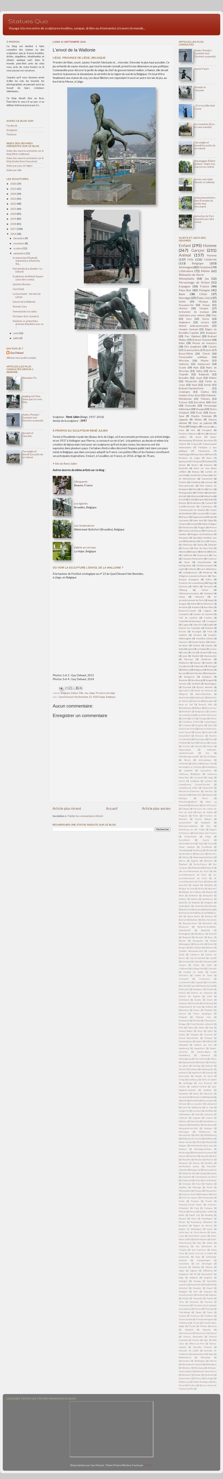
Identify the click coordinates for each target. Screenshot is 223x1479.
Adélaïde (208, 885)
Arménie (183, 607)
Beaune (209, 916)
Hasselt (198, 746)
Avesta (197, 909)
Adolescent (204, 364)
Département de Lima (190, 1007)
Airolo (201, 888)
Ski (195, 1274)
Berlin (204, 551)
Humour (209, 1066)
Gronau (186, 746)
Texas (201, 843)
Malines (183, 1121)
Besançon (184, 927)
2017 (13, 228)
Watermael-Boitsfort (203, 857)
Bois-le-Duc (211, 708)
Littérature (186, 271)
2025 (13, 188)
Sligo (181, 1277)
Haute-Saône (198, 642)
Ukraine (209, 850)
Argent (201, 499)
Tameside (197, 1298)
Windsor (186, 1368)
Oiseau (206, 305)
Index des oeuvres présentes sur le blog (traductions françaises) (25, 160)
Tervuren (208, 586)
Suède (182, 301)
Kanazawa (183, 1093)
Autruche (186, 909)
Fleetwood (184, 1020)
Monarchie (191, 381)
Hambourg (184, 1048)
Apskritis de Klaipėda (189, 902)
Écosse (186, 548)
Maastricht (207, 788)
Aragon (182, 603)
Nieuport (183, 1163)
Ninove (196, 1163)
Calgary (207, 610)
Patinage (197, 1187)
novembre (19, 243)
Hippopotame (188, 1062)
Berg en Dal (186, 704)
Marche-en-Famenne (189, 791)
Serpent (183, 1267)
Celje (196, 961)
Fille (81, 693)
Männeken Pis (29, 377)
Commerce (206, 506)
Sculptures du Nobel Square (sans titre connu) (28, 278)
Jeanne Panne (201, 68)
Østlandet (196, 868)
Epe (211, 517)
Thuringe (209, 1309)
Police (209, 579)
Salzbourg (184, 1246)
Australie (183, 468)
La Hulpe (201, 649)
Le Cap (209, 1107)
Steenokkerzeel (186, 843)
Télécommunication (189, 593)
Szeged (209, 680)
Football (183, 743)
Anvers (194, 465)
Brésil (210, 944)
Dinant (210, 989)
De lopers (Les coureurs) (26, 316)
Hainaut (207, 426)
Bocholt (213, 934)
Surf (195, 1291)
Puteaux (208, 1208)
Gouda (213, 743)
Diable (210, 624)
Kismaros (197, 1097)
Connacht (183, 979)
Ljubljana (194, 781)
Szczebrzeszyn (186, 1295)
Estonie (182, 482)
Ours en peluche (202, 423)
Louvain (209, 482)
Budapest (211, 332)
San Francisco (199, 1250)
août (16, 333)
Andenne (193, 895)
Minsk (199, 1142)
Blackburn (200, 934)
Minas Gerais (185, 1142)
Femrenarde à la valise (25, 311)
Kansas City (207, 763)
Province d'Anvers (188, 433)
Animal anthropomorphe (193, 325)
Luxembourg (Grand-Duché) (194, 784)
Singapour (184, 1274)
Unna (214, 1326)
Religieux (198, 669)
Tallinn (195, 586)
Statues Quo (28, 21)
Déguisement (199, 517)
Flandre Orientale (201, 416)
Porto (195, 816)
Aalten (210, 881)
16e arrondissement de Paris (194, 871)
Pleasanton (211, 1191)
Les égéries (81, 503)
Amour (182, 465)
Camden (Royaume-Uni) (191, 951)
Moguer (183, 1145)
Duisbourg (208, 1003)
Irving (181, 1079)
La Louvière (196, 1104)
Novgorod (195, 1170)
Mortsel (193, 1156)
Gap (211, 1027)
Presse (213, 527)
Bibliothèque (185, 708)
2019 (13, 218)
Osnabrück (184, 666)
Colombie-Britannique (190, 621)
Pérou (193, 1211)
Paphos (209, 1184)
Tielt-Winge (184, 1312)
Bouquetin (198, 941)
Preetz (208, 1201)
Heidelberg (184, 1055)
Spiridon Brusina (22, 284)
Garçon (197, 250)
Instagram (11, 130)
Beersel (183, 920)
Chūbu (196, 965)
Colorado (212, 968)
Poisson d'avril (189, 1194)
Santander (211, 673)
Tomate (182, 1316)
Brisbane (186, 711)
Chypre (182, 965)
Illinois (187, 760)
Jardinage (188, 1083)
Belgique (65, 693)
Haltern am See (203, 1045)
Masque (208, 1128)
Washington (210, 683)
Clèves (213, 718)
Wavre (182, 861)
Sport (208, 350)
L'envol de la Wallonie (24, 301)
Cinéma (205, 391)
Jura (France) (205, 1083)
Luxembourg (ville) (188, 788)
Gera (199, 1031)
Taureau (208, 1302)
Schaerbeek (190, 836)
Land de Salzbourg (191, 1107)
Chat (214, 402)
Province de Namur (191, 530)
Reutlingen (207, 1218)
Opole (213, 1173)
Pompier (204, 1194)
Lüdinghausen (190, 572)
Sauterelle (184, 1257)
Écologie (209, 1378)
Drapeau (183, 1003)
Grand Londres (192, 350)
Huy (207, 753)
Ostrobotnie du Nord (206, 1177)
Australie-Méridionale (206, 906)
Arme (198, 437)
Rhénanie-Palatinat (188, 826)
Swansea (208, 1291)
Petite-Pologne (209, 524)
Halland (209, 1041)
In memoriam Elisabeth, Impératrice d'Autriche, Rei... (26, 260)
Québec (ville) (206, 1211)
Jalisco (195, 763)
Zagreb (194, 861)
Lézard (209, 1118)
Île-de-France (200, 864)
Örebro (192, 1385)
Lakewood (212, 1104)
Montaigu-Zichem (202, 1149)
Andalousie (198, 697)
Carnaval (186, 961)
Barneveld (203, 913)
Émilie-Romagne (201, 1382)
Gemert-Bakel (185, 1031)
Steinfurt (183, 1288)
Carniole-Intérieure (207, 715)
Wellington (199, 1361)
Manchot (195, 1121)
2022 (13, 203)
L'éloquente (81, 481)
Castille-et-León (187, 506)
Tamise (209, 1298)
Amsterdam (184, 697)
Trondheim (206, 847)
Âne (203, 433)
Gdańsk (183, 635)
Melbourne (204, 1132)
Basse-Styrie (193, 916)
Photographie (185, 492)
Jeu (86, 693)
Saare (210, 1229)
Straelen (197, 1288)
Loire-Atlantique (208, 569)
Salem (209, 1243)
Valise (199, 371)
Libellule (209, 1111)
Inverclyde (184, 1076)
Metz (197, 1135)
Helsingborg (185, 1059)
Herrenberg (201, 1059)
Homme (210, 245)
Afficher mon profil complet (21, 357)
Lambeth (188, 770)
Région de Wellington (190, 1229)
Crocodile (212, 982)
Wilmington (211, 1364)
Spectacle (183, 461)
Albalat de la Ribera (192, 892)
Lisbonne (208, 1114)
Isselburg (193, 1079)
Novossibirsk (210, 1170)
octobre (18, 248)
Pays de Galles (205, 812)
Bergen (193, 551)
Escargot (196, 631)
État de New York (203, 548)
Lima (197, 1114)
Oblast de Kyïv (189, 1173)
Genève (197, 635)
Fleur (211, 739)
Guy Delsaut (16, 352)
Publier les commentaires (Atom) (85, 816)
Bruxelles (184, 377)
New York (198, 520)
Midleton (209, 1138)
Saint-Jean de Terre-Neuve (192, 1232)
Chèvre (182, 444)
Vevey (182, 596)
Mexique (183, 798)
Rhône (210, 669)
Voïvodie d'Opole (202, 1347)
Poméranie (188, 527)
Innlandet (183, 763)
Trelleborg (184, 1323)
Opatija (203, 1173)
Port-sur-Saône (189, 1197)
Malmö (213, 377)
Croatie (213, 513)
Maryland (183, 795)
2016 (13, 233)
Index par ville (14, 170)
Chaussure (202, 555)
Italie (181, 649)
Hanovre (183, 642)
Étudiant (209, 461)
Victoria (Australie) (193, 1336)
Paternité (199, 666)
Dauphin (199, 725)
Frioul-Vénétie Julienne (201, 1024)
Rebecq (186, 669)
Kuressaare (208, 1100)
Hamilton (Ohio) (204, 638)
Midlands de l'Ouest (191, 1138)
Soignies (208, 1277)
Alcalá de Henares (203, 690)
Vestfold (195, 683)
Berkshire (207, 923)
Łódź (191, 499)
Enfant (74, 693)
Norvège (184, 298)
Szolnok (201, 1295)
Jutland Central (199, 1086)
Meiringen (184, 1132)
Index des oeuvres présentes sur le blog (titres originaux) (25, 152)
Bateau (195, 471)
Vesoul (213, 1333)
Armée (207, 384)
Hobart (202, 1062)
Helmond (205, 1055)
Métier (205, 271)
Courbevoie (185, 982)
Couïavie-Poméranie (192, 558)
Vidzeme (199, 596)
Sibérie (209, 1267)
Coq (214, 555)
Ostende (186, 1177)
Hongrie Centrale (188, 329)
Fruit (209, 631)
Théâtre (200, 492)
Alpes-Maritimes (203, 694)
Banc (182, 294)
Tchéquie (196, 461)
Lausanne (184, 520)
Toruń (210, 843)
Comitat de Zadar (193, 972)
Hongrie (204, 308)
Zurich (182, 499)
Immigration (185, 565)
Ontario (183, 524)
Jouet (199, 377)
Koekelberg (211, 767)
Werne (213, 1361)
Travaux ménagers (205, 1319)
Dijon (210, 725)
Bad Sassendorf (186, 913)
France (204, 286)
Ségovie (213, 1295)
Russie (182, 673)
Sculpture (206, 676)
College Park (198, 968)
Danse (185, 517)
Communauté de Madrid (192, 510)
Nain (196, 367)
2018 (13, 223)
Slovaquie (184, 537)
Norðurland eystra (189, 1166)
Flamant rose (203, 1017)
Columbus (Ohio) (191, 722)
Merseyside (185, 1135)
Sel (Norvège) (204, 1263)
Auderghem (184, 906)
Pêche (182, 426)
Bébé (181, 343)
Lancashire (206, 770)
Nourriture (199, 454)
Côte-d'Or (198, 624)
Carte (184, 718)
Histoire (183, 308)
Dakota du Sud (206, 986)
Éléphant (183, 864)
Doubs (197, 1000)
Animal (185, 255)
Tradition (208, 1316)
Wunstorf (186, 1375)
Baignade (204, 374)
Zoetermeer (185, 1378)
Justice (182, 1086)
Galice (201, 1027)
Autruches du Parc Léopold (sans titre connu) (204, 219)
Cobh (209, 965)
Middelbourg (210, 1135)
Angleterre (184, 322)
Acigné (196, 885)
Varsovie (200, 854)
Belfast (194, 920)
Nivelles (209, 1163)
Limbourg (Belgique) (189, 774)
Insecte (209, 1072)
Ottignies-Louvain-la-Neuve (193, 576)
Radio (181, 1215)
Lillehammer (185, 1114)
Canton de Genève (203, 614)
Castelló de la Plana (199, 475)
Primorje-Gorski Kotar (190, 1204)
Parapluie (207, 430)
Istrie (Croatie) (209, 1079)
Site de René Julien (66, 463)
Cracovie (200, 513)
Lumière (209, 781)
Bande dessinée (204, 440)
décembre (19, 238)
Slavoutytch (207, 1274)
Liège (92, 693)
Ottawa (185, 809)
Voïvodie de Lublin (189, 1350)
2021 (13, 208)
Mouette (186, 1159)
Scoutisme (184, 1263)
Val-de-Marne (185, 854)
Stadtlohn (209, 1284)
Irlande (196, 645)
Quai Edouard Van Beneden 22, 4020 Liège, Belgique (87, 696)
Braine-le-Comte (187, 610)
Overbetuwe (210, 1180)
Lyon (184, 656)
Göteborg (196, 482)
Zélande (212, 544)
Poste (181, 1201)
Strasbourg (196, 680)
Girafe (182, 1034)
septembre (19, 253)
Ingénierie (197, 1072)
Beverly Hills (205, 704)
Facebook (11, 125)
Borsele (199, 937)
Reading (209, 1215)
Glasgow (194, 1034)
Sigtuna (193, 1270)
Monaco (183, 1149)
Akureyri (212, 888)
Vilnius (185, 857)
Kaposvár (208, 1093)
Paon (198, 1184)
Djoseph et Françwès (27, 434)
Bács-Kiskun (196, 947)
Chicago (202, 718)
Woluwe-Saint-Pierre (206, 1371)
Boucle (182, 941)
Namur (197, 662)
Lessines (196, 1111)
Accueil (111, 808)
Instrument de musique (194, 311)
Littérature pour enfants (192, 315)
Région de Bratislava (202, 534)
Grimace (208, 1038)
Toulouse (195, 1316)
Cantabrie (184, 614)
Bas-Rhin (208, 607)
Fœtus (191, 1027)
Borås (213, 551)
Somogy (197, 1281)
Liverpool (198, 777)
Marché (208, 791)
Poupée (195, 1201)
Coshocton (204, 979)
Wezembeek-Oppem (192, 1364)
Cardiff (213, 958)
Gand (193, 743)
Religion (194, 426)
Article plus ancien (156, 808)
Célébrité (210, 259)
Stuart (210, 1288)
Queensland (185, 822)
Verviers (212, 854)
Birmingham (184, 934)
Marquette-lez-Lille (188, 1128)
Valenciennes (185, 1333)
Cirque (194, 444)
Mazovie (209, 795)
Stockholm (191, 541)
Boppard (186, 937)
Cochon (208, 617)
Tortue (204, 590)
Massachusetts (186, 485)
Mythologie (184, 454)
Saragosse (189, 676)
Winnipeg (199, 1368)
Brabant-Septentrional (191, 388)
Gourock (208, 1034)
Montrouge (184, 1152)
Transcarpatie (185, 1319)
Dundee (209, 732)
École (199, 412)
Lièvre (182, 781)
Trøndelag (184, 850)
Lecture (205, 322)
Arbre (193, 603)
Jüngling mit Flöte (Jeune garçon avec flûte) (32, 399)
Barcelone (199, 402)
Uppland (189, 1329)
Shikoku (196, 1267)
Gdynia (202, 743)
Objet (210, 520)
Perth (209, 1187)
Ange (210, 600)
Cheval (206, 353)
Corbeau (186, 725)
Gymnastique (185, 1041)
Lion (193, 652)
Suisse (205, 318)
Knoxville (194, 1100)
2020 (13, 213)
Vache (200, 544)
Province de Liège (105, 693)
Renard (182, 1218)
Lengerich (184, 1111)
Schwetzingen (203, 1260)
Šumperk (209, 868)
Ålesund (208, 861)
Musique (203, 301)
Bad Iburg (209, 909)
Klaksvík (183, 1100)
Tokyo (210, 1312)
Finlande (183, 1017)
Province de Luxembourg (191, 583)
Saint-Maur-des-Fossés (205, 833)
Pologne (204, 290)
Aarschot (183, 885)
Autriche (196, 701)
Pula (196, 1208)
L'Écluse (183, 1104)
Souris (206, 840)
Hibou (214, 1059)
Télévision (187, 544)
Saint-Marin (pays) (197, 1236)
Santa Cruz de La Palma (201, 1253)
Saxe (197, 1257)
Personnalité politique (193, 357)
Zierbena (208, 1375)
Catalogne (184, 391)
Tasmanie (194, 1302)
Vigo (206, 1340)
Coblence (183, 968)
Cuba (184, 986)
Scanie (182, 367)
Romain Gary (20, 306)
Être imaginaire (192, 346)
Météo (198, 419)
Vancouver (201, 1333)
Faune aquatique (202, 1013)
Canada (212, 346)
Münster (195, 805)
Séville (185, 1298)
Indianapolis (207, 1069)
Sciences (183, 586)
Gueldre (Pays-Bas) (189, 395)
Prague (201, 527)
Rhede (182, 1222)
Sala (199, 1243)
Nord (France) (210, 805)
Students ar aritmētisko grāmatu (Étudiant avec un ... (28, 324)
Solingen (183, 1281)
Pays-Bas (185, 290)
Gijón (210, 1031)
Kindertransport (204, 565)
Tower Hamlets (187, 847)
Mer (193, 430)
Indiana (193, 1069)
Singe (208, 836)
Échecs (197, 1378)
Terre (203, 541)
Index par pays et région (19, 165)
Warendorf (184, 1361)
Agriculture (184, 690)
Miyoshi (209, 1142)
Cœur (193, 986)
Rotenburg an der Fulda (192, 829)
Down (209, 1000)
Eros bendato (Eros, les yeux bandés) (204, 126)
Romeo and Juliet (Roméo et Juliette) (204, 181)
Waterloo (208, 496)
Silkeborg (207, 1270)
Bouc (210, 937)
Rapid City (194, 1215)
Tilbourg (183, 590)
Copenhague (210, 722)
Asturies (208, 465)
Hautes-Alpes (203, 1052)
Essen (196, 1010)
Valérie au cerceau (85, 547)
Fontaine (205, 267)
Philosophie (185, 1191)
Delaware (197, 989)
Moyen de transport (204, 343)
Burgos (182, 947)
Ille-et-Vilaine (210, 756)
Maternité (196, 795)
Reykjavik (205, 822)
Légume (197, 1118)
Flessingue (199, 739)
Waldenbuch (185, 1357)
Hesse (210, 746)
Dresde (195, 1003)
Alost (181, 895)
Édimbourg (184, 1382)
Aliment (209, 892)
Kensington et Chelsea (190, 767)
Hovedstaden (204, 562)
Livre (188, 318)
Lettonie (192, 569)
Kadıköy (207, 1090)
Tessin (198, 1309)
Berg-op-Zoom (190, 923)
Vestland (208, 593)
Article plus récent (67, 808)
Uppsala (206, 1329)
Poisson (183, 402)
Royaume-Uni (186, 305)
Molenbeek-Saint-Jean (202, 1145)
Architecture (206, 603)
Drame (198, 732)
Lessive (213, 649)
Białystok (205, 930)
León (184, 652)
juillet (16, 338)
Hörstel (182, 1069)
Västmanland (198, 1354)
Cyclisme (212, 558)
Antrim (194, 899)
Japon (190, 649)
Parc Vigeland (193, 336)
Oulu (197, 1180)
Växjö (210, 1354)
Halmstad (183, 1045)
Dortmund (184, 1000)
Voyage (200, 409)
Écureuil (187, 687)
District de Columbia (189, 628)
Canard (209, 503)
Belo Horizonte (209, 920)
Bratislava (195, 503)
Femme (212, 255)
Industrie (183, 1072)
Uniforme (184, 364)
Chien (203, 294)
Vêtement (195, 496)
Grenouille (190, 405)
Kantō (195, 1093)
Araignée (208, 902)
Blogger (148, 1465)
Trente (196, 1323)
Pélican (182, 1211)
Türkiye (203, 1326)
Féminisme (204, 451)
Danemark (207, 478)
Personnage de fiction (194, 282)
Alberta (182, 551)
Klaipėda (209, 1097)
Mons (205, 798)
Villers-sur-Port (196, 1343)
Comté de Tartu (203, 975)
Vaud (194, 384)
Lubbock (183, 1118)
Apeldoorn (207, 899)
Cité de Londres (188, 617)
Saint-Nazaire (200, 1239)
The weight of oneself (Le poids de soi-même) (32, 454)
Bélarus (209, 947)
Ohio (194, 489)
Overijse (186, 1184)
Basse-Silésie (186, 353)
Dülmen (209, 1007)
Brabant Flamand (201, 339)
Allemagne (186, 267)
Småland (193, 1277)
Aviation (196, 607)
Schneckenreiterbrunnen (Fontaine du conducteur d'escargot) (204, 202)
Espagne (184, 286)
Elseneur (199, 736)
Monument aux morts (203, 1152)
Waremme (206, 1357)
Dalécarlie (184, 989)
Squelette (196, 1284)
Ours (210, 489)
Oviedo (194, 524)
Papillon (183, 1187)
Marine (204, 360)
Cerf (193, 718)
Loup (214, 652)
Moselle (205, 1156)
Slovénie (183, 680)
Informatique (204, 760)
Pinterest (11, 134)
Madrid (195, 656)
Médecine (184, 662)
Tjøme (198, 1312)
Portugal (212, 666)
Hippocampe (185, 750)
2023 (13, 198)
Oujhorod (187, 1180)
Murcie (209, 1159)
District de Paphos (189, 996)
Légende (183, 419)
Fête (181, 1027)
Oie (202, 489)
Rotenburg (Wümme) (201, 1222)
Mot (215, 1156)
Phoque (198, 1191)
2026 (13, 183)
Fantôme (208, 1010)
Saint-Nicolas (196, 673)
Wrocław (184, 360)
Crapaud (198, 982)
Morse (182, 1156)
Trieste (192, 1326)
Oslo (214, 315)
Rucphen (183, 1225)
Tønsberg (197, 850)
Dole (209, 996)
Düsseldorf (184, 736)
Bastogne (208, 701)
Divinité (209, 628)
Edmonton (184, 1010)
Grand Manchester (188, 1038)
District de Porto (187, 729)
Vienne (195, 1340)
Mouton (198, 1159)
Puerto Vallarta (203, 819)
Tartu (181, 1302)
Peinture (205, 398)
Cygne (185, 624)
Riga (210, 583)
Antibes (182, 899)
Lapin (181, 569)
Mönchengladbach (188, 802)
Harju (187, 562)
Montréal (207, 572)
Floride (196, 1020)
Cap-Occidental (197, 958)
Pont (214, 1194)
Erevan (182, 631)
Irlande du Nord (203, 1076)
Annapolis (208, 895)
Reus (193, 1218)
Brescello (199, 944)
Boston (182, 503)
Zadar (198, 1375)
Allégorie (183, 694)
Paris (210, 454)
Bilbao (198, 708)
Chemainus (208, 961)
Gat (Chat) (18, 289)
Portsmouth (207, 1197)
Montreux (206, 659)
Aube (210, 499)
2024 (13, 193)
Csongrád (211, 621)
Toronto (183, 683)
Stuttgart (183, 1291)
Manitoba (195, 1125)
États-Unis (203, 298)
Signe (181, 1270)
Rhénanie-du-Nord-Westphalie (191, 276)
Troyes (213, 541)
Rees (209, 458)
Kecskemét (184, 1097)
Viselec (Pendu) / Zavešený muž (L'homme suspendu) (32, 417)
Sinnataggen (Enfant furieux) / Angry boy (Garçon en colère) (204, 163)
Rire (209, 826)
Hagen (199, 1041)
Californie (187, 555)
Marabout (208, 1125)
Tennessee (184, 1305)
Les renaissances (84, 525)
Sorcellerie (184, 840)
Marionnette (210, 656)
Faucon (182, 1013)
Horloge (197, 1066)
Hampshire (199, 1048)
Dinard (182, 993)
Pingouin (183, 816)
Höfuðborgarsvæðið (189, 756)
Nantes (209, 662)
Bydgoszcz (200, 711)
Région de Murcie (202, 1225)
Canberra (194, 954)
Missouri (188, 659)
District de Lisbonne (201, 993)
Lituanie (204, 652)
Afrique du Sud (186, 888)
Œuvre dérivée (204, 687)
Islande (208, 645)
